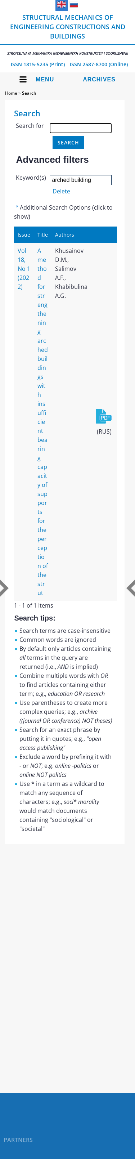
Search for (30, 126)
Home (11, 93)
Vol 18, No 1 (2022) (24, 269)
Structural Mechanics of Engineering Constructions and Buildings (67, 34)
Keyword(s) (31, 178)
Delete (61, 191)
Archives (99, 79)
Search (29, 93)
